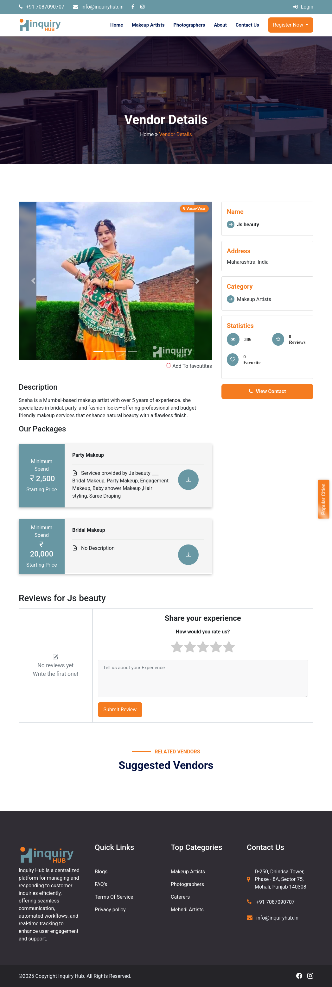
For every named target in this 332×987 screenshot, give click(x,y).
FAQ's (101, 884)
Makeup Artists (148, 25)
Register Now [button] (288, 25)
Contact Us (247, 25)
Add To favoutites (189, 366)
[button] (33, 281)
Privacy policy (110, 910)
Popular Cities (323, 499)
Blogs (101, 872)
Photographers (189, 25)
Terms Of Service (114, 897)
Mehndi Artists (187, 910)
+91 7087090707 (41, 7)
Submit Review (120, 710)
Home (116, 25)
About (220, 25)
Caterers (180, 897)
